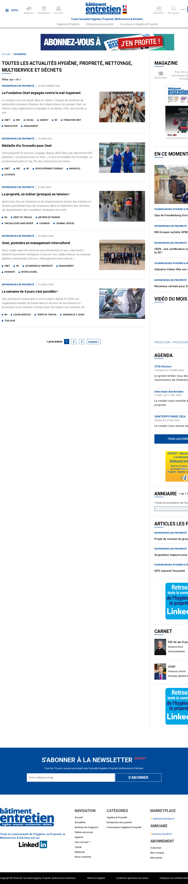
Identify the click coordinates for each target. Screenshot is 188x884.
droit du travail (22, 217)
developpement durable (49, 168)
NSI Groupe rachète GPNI (171, 232)
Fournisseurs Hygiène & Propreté (139, 24)
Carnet (78, 847)
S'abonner (155, 847)
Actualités (20, 54)
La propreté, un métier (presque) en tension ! (35, 194)
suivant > (93, 341)
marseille (74, 168)
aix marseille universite (39, 266)
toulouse (9, 320)
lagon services (22, 314)
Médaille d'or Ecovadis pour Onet (27, 146)
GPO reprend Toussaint (169, 570)
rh (56, 120)
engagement (31, 126)
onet (7, 120)
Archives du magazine (86, 827)
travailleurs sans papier (18, 223)
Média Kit (80, 852)
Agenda (79, 837)
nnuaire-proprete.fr (161, 834)
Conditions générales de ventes (132, 878)
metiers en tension (49, 217)
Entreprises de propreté (99, 24)
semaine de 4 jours (73, 314)
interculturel (29, 272)
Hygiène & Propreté (68, 24)
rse (18, 120)
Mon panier (156, 857)
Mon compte (157, 852)
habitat (44, 120)
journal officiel (65, 223)
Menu (12, 10)
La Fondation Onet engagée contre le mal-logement (41, 93)
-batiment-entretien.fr (162, 818)
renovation (10, 126)
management (66, 266)
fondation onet (72, 120)
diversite (9, 272)
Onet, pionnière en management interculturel (36, 243)
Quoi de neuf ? (82, 842)
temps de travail (47, 314)
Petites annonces (84, 832)
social (30, 120)
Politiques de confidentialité (174, 878)
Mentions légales (96, 878)
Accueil (6, 54)
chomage (44, 223)
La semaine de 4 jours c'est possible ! (29, 291)
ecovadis (9, 174)
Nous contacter (83, 856)
